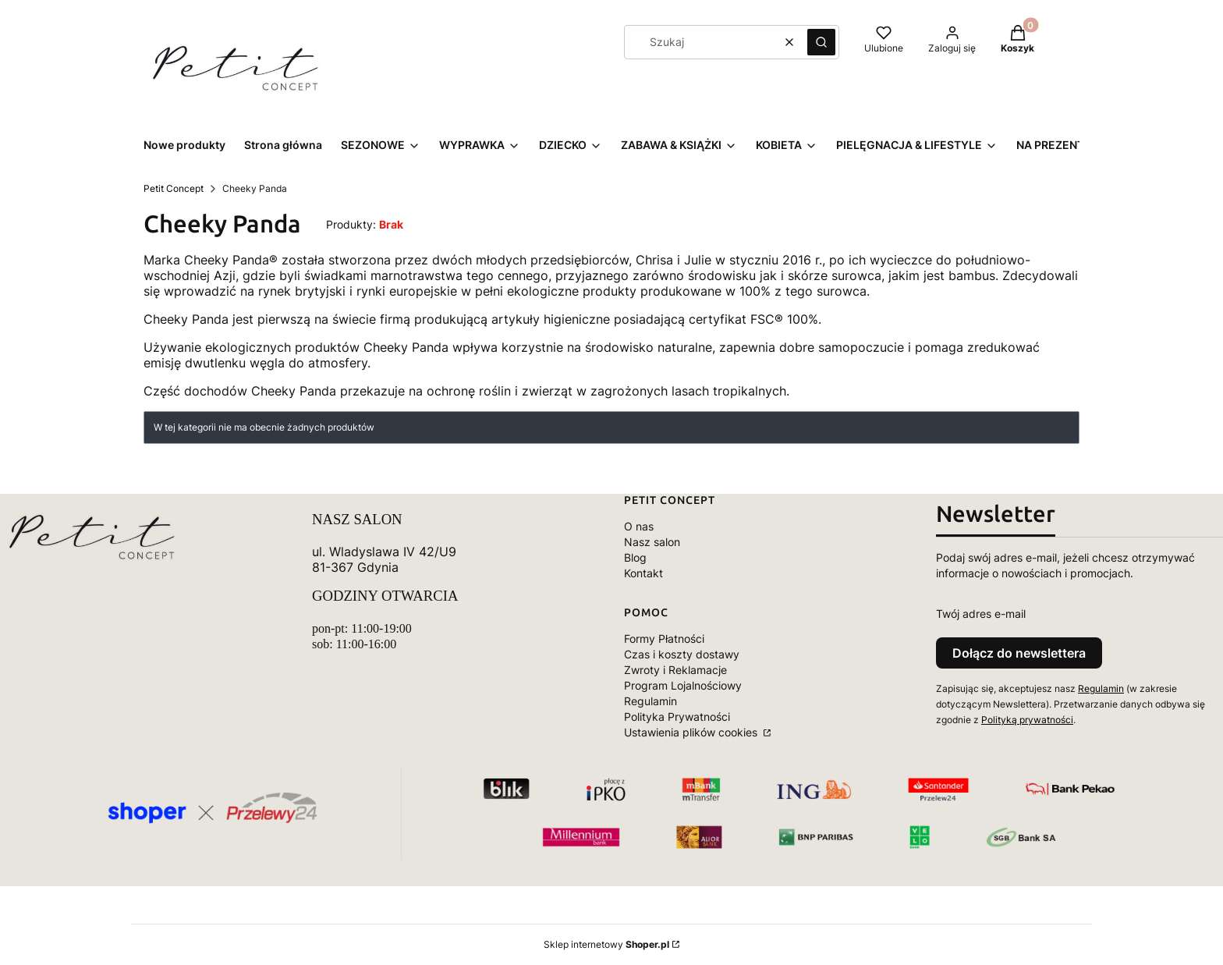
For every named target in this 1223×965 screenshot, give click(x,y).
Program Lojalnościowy (683, 685)
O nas (639, 526)
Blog (635, 557)
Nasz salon (652, 541)
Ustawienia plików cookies (692, 732)
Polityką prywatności (1027, 720)
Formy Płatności (664, 638)
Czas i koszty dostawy (681, 654)
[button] (821, 42)
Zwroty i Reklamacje (675, 669)
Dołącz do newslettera (1019, 653)
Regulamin (650, 701)
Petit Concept (174, 188)
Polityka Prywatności (677, 716)
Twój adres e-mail (981, 613)
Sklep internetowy (606, 944)
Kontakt (643, 573)
